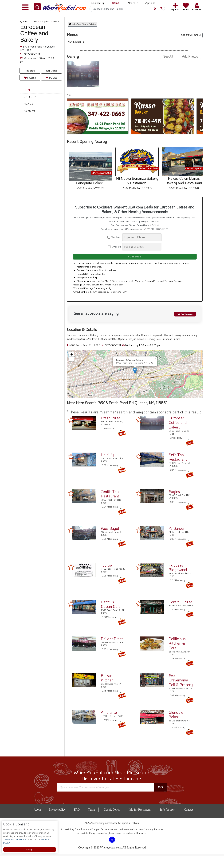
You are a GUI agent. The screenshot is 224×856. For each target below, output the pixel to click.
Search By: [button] (97, 2)
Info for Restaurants (140, 811)
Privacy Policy (152, 282)
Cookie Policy (112, 811)
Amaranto (109, 714)
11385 (56, 21)
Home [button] (27, 90)
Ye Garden (177, 530)
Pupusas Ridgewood (178, 569)
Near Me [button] (133, 2)
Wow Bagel (110, 530)
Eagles (174, 493)
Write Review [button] (184, 315)
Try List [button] (51, 77)
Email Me (114, 246)
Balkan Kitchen (107, 679)
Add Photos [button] (190, 56)
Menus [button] (28, 103)
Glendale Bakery (176, 716)
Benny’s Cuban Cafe (111, 606)
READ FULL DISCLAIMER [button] (156, 229)
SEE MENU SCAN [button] (190, 35)
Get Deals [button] (51, 70)
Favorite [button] (30, 77)
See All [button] (168, 56)
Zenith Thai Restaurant (110, 495)
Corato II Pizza (180, 603)
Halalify (107, 456)
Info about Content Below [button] (82, 24)
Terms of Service (173, 282)
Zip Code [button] (150, 2)
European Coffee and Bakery (178, 424)
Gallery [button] (30, 96)
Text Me (115, 237)
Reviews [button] (30, 110)
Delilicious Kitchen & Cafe (177, 645)
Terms (91, 811)
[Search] (126, 9)
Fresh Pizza (110, 419)
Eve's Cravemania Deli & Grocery (181, 682)
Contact (188, 811)
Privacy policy (57, 811)
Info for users (168, 811)
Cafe (35, 21)
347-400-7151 (32, 54)
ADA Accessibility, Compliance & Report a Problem (112, 825)
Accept (29, 849)
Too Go (106, 566)
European (45, 21)
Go (160, 789)
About (37, 811)
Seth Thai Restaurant (178, 459)
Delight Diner (112, 640)
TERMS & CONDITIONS (14, 839)
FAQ (77, 811)
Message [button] (30, 70)
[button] (37, 6)
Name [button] (115, 2)
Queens (25, 21)
